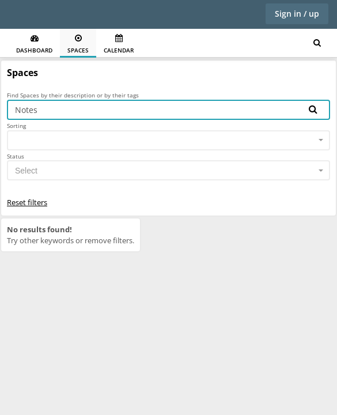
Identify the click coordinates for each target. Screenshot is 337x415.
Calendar (119, 44)
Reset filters (27, 202)
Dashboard (34, 44)
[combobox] (168, 140)
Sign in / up (297, 13)
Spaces (78, 44)
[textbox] (165, 170)
